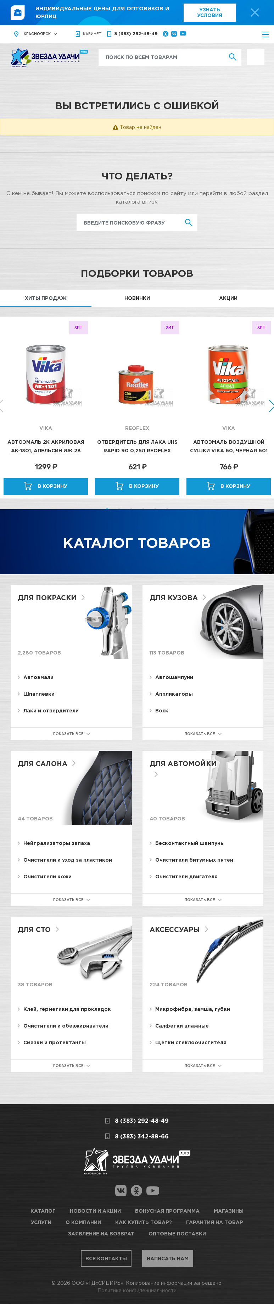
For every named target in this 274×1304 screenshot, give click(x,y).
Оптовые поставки (177, 1233)
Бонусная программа (167, 1211)
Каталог (43, 1211)
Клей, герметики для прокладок (67, 1009)
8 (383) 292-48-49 (135, 34)
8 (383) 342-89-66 (142, 1136)
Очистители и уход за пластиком (67, 860)
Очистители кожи (47, 876)
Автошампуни (174, 677)
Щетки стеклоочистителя (191, 1042)
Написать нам (178, 1257)
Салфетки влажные (182, 1026)
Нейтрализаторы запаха (56, 843)
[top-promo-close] (254, 13)
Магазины (229, 1211)
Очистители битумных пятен (194, 860)
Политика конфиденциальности (137, 1289)
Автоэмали (38, 677)
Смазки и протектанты (54, 1042)
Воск (161, 710)
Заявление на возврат (101, 1233)
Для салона (44, 763)
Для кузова (175, 598)
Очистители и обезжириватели (65, 1026)
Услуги (41, 1222)
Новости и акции (95, 1211)
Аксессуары (176, 929)
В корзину (52, 486)
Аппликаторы (174, 694)
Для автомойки (184, 763)
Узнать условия (209, 12)
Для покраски (49, 598)
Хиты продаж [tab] (46, 298)
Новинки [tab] (137, 298)
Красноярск (37, 35)
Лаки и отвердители (51, 710)
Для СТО (35, 929)
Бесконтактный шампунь (189, 843)
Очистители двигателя (186, 876)
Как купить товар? (143, 1222)
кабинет (92, 35)
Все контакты (96, 1257)
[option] (45, 408)
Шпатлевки (39, 694)
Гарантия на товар (214, 1222)
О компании (83, 1222)
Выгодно (255, 52)
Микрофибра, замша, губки (192, 1009)
